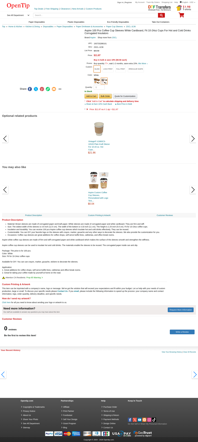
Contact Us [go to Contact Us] (108, 427)
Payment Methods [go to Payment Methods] (111, 419)
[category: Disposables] (48, 26)
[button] (187, 2)
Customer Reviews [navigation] (165, 215)
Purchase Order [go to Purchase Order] (110, 407)
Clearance (65, 9)
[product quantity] (99, 87)
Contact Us (62, 291)
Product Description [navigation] (33, 215)
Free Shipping (52, 9)
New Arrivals (77, 9)
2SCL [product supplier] (114, 37)
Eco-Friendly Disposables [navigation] (118, 22)
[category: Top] (3, 26)
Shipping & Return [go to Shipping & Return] (111, 415)
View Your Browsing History (172, 352)
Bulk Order (105, 96)
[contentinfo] (18, 6)
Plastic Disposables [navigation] (76, 22)
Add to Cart (91, 96)
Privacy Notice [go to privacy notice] (29, 411)
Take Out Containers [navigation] (160, 22)
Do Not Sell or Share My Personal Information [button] (147, 424)
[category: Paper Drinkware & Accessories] (89, 26)
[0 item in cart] (181, 16)
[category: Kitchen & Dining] (32, 26)
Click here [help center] (6, 302)
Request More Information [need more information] (181, 310)
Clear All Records (189, 352)
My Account (140, 2)
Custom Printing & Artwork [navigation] (99, 215)
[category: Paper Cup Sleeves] (114, 26)
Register (128, 2)
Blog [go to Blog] (65, 427)
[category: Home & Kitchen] (15, 26)
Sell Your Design (70, 419)
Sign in (120, 2)
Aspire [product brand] (93, 37)
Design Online (109, 423)
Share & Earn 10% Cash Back (98, 104)
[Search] (161, 15)
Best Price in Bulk (123, 104)
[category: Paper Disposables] (65, 26)
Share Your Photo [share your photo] (30, 419)
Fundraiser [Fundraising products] (67, 415)
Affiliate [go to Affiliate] (66, 407)
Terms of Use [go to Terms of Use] (109, 411)
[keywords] (95, 15)
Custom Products (93, 9)
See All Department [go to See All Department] (31, 423)
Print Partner (68, 411)
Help (176, 2)
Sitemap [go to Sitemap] (26, 427)
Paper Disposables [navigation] (37, 22)
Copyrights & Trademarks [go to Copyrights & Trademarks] (34, 407)
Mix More (143, 63)
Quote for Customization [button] (125, 96)
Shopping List (167, 2)
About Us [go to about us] (27, 415)
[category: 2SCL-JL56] (131, 26)
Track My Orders (153, 2)
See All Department (15, 15)
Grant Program (69, 423)
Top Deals (38, 9)
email (76, 291)
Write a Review (182, 332)
